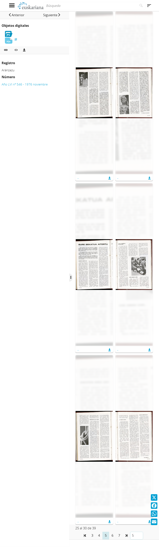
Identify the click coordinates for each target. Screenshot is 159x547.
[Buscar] (141, 6)
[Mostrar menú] (12, 5)
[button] (16, 15)
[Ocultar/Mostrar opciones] (70, 278)
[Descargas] (24, 50)
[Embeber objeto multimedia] (16, 50)
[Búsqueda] (90, 6)
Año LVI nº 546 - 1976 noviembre (25, 84)
